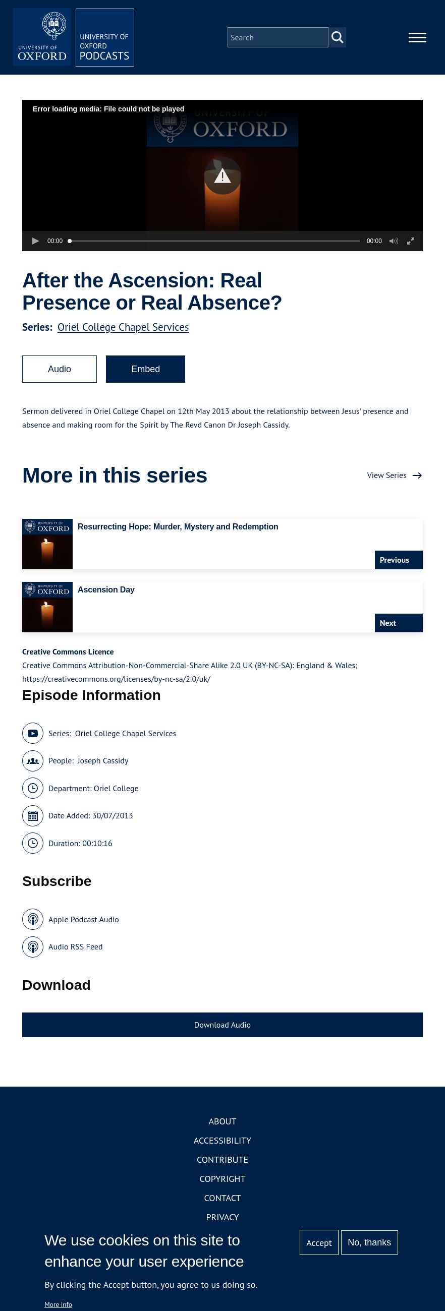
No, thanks (369, 1242)
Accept (319, 1242)
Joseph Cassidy (103, 760)
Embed (145, 369)
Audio (59, 369)
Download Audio (222, 1025)
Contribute (222, 1159)
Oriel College (116, 788)
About (222, 1121)
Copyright (223, 1178)
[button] (223, 176)
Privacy (222, 1217)
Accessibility (222, 1140)
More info (58, 1304)
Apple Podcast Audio (83, 919)
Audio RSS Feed (75, 946)
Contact (222, 1198)
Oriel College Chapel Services (123, 327)
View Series (387, 475)
